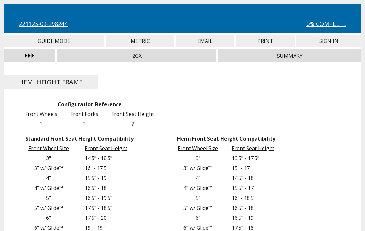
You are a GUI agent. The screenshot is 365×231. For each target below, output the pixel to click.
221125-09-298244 (43, 24)
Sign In (328, 41)
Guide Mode (54, 41)
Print (265, 41)
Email (205, 41)
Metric (140, 41)
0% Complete (326, 24)
